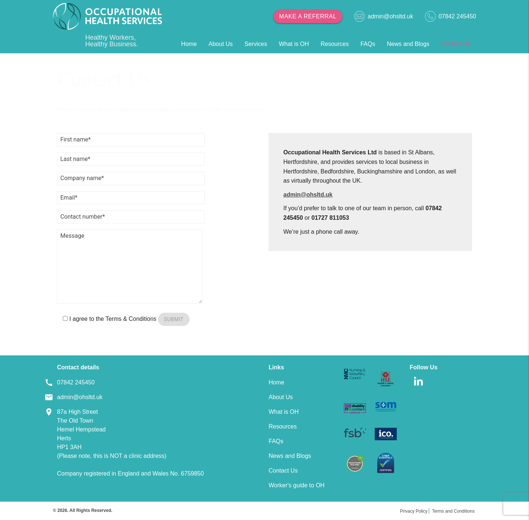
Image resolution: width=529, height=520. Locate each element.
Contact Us (455, 44)
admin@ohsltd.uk (383, 16)
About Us (221, 44)
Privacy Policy (414, 511)
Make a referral (308, 16)
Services (256, 44)
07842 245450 (450, 16)
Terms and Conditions (453, 511)
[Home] (107, 16)
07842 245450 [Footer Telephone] (75, 382)
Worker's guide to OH (296, 485)
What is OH (294, 44)
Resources (335, 44)
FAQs (367, 44)
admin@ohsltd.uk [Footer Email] (79, 397)
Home (189, 44)
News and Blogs (408, 44)
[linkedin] (418, 388)
